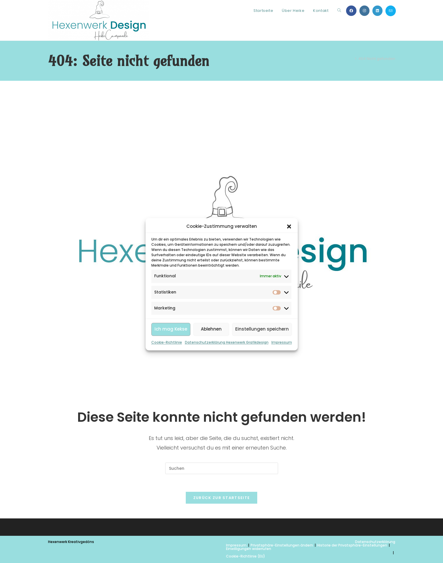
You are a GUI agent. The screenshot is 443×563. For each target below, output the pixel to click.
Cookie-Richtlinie (166, 365)
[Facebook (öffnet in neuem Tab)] (351, 10)
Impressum (281, 365)
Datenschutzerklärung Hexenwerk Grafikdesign (227, 365)
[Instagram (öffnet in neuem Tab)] (364, 10)
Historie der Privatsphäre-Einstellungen (352, 545)
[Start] (351, 58)
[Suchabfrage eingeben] (221, 468)
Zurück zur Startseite (221, 497)
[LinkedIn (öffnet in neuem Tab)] (377, 10)
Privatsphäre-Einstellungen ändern (282, 545)
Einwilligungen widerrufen (248, 548)
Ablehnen (211, 353)
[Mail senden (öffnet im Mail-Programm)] (390, 10)
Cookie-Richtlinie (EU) (245, 556)
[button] (289, 250)
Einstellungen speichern (262, 353)
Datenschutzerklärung (375, 541)
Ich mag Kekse (171, 353)
